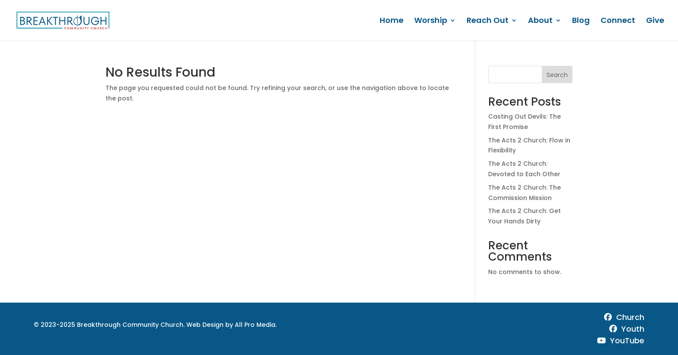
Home (391, 21)
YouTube (620, 340)
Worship (430, 21)
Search (557, 75)
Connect (618, 21)
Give (655, 21)
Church (624, 317)
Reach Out (487, 21)
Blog (581, 21)
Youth (626, 328)
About (540, 21)
